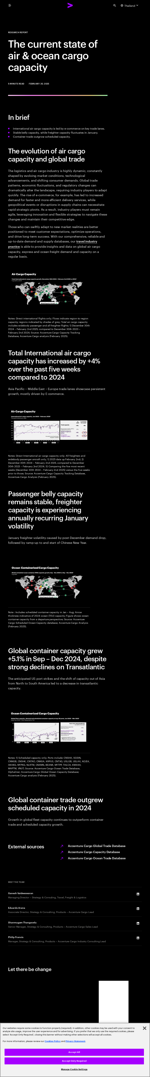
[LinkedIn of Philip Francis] (138, 938)
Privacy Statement (75, 1041)
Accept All (74, 1052)
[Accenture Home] (70, 5)
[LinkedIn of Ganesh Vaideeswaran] (138, 894)
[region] (75, 1050)
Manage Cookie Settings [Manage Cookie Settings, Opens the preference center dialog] (74, 1069)
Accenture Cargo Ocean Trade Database (97, 858)
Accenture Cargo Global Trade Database (97, 845)
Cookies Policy (53, 1041)
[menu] (10, 5)
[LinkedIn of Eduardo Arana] (138, 909)
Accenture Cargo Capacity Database (94, 852)
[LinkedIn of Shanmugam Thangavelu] (138, 923)
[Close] (144, 1028)
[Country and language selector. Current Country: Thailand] (130, 5)
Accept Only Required (74, 1061)
